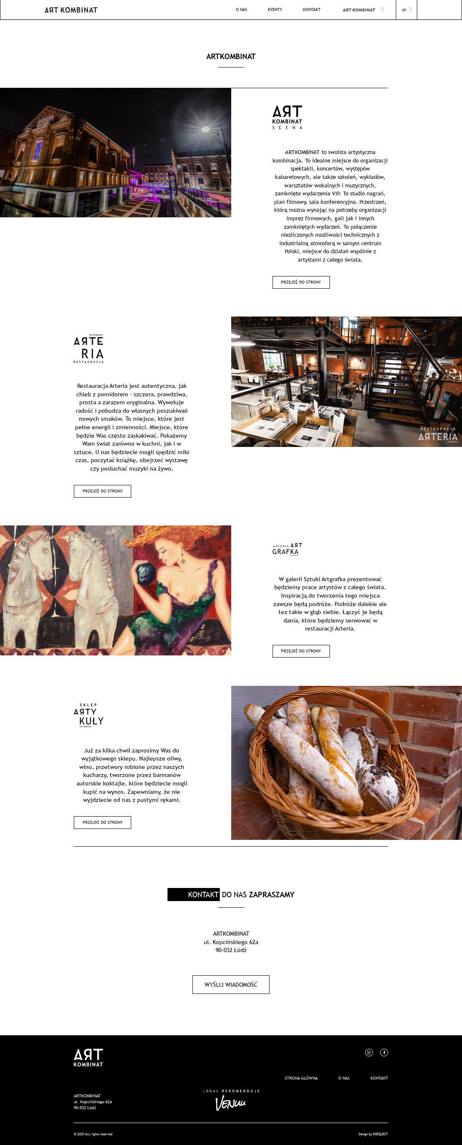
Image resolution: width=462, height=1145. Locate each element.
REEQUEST (380, 1134)
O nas (344, 1078)
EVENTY (275, 9)
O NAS (241, 9)
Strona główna (301, 1078)
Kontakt (379, 1078)
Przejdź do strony (301, 282)
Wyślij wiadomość (231, 984)
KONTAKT (312, 9)
